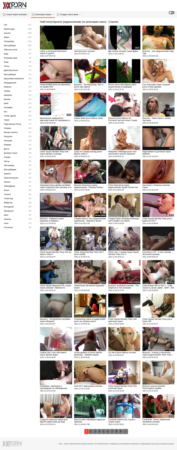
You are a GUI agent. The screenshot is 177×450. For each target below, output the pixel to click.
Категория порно (43, 14)
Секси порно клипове (16, 14)
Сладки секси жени (68, 14)
